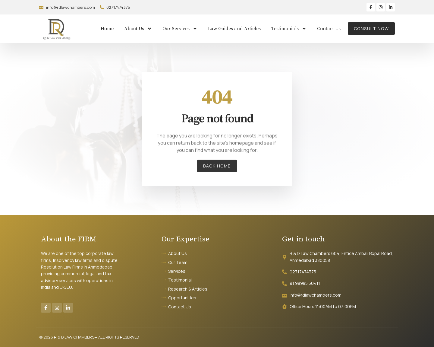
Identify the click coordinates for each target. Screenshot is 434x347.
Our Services (179, 28)
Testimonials (289, 28)
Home (107, 29)
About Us (138, 28)
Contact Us (329, 29)
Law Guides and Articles (234, 29)
